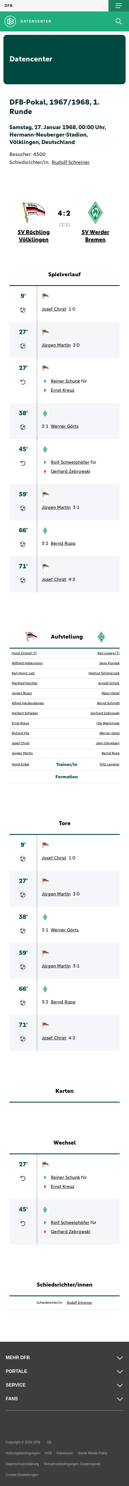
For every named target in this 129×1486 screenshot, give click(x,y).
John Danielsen (108, 743)
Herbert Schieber (25, 713)
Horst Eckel (20, 764)
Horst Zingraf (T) (24, 653)
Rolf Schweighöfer (70, 462)
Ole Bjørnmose (108, 723)
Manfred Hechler (25, 683)
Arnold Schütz (109, 683)
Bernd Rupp (63, 543)
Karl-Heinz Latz (23, 673)
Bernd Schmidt (108, 703)
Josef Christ (54, 309)
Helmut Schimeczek (104, 673)
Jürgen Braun (22, 693)
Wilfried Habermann (27, 663)
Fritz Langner (110, 764)
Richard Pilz (20, 733)
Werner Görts (64, 426)
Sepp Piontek (109, 663)
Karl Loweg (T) (109, 653)
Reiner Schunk (65, 381)
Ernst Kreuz (62, 390)
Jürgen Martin (56, 345)
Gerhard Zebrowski (70, 471)
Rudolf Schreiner (71, 162)
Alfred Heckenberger (28, 703)
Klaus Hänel (111, 693)
